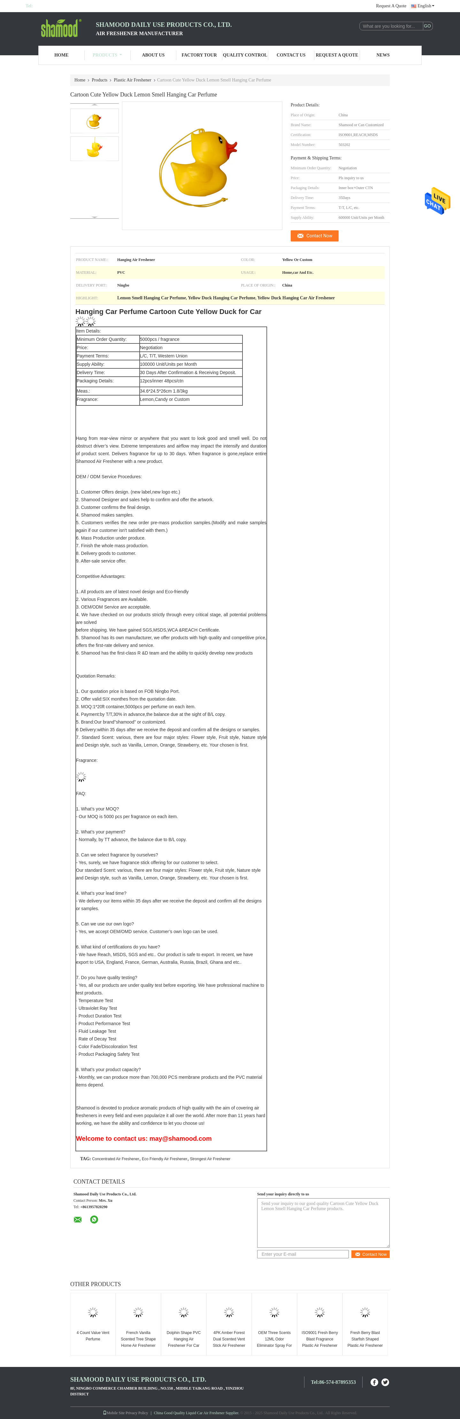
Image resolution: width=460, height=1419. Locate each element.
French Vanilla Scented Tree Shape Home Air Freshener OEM (138, 1342)
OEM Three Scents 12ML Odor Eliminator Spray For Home (274, 1342)
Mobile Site (114, 1413)
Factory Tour (199, 55)
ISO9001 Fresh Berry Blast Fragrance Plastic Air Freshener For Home (320, 1342)
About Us (153, 55)
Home (61, 55)
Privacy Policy (137, 1413)
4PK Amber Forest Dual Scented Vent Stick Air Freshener (229, 1339)
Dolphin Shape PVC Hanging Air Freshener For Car (184, 1339)
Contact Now (320, 235)
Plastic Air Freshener (132, 80)
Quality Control (245, 55)
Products (107, 55)
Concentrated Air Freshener (115, 1159)
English (426, 6)
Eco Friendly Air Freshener (164, 1159)
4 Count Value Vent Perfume (93, 1336)
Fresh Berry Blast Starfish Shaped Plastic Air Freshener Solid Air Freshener (365, 1342)
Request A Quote (391, 6)
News (383, 55)
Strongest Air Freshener (210, 1159)
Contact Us (291, 55)
